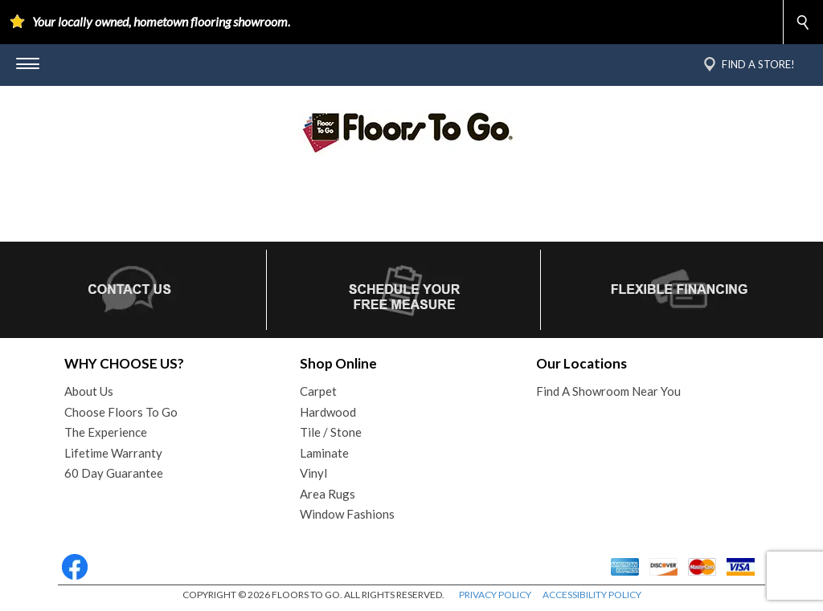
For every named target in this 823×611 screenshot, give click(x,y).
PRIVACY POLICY (495, 595)
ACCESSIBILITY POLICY (592, 595)
